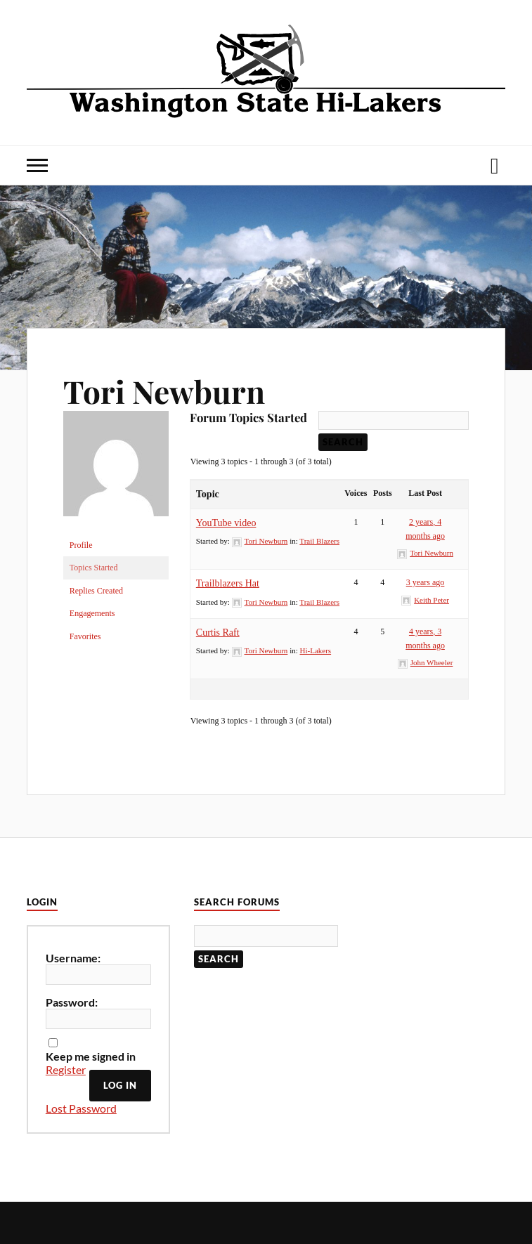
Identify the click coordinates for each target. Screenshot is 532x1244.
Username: (73, 957)
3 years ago (425, 582)
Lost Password (81, 1108)
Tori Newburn (164, 391)
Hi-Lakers (316, 650)
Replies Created (96, 591)
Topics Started (94, 567)
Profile (81, 545)
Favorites (85, 636)
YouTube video (226, 523)
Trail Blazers (319, 541)
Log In (120, 1085)
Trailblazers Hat (227, 583)
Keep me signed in (91, 1056)
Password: (72, 1002)
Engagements (92, 613)
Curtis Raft (218, 632)
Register (66, 1069)
